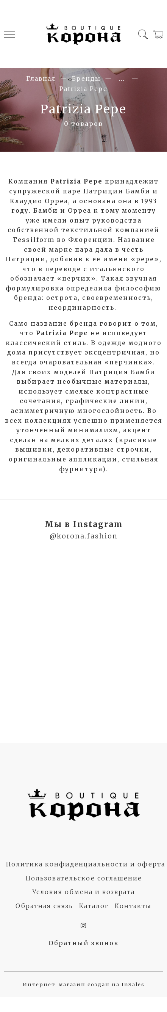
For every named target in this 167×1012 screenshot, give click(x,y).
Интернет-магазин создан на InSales (84, 984)
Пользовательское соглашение (83, 878)
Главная (41, 78)
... (122, 78)
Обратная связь (44, 906)
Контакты (133, 906)
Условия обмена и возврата (83, 892)
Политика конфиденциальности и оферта (85, 864)
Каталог (94, 906)
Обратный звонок (83, 943)
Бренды (86, 78)
